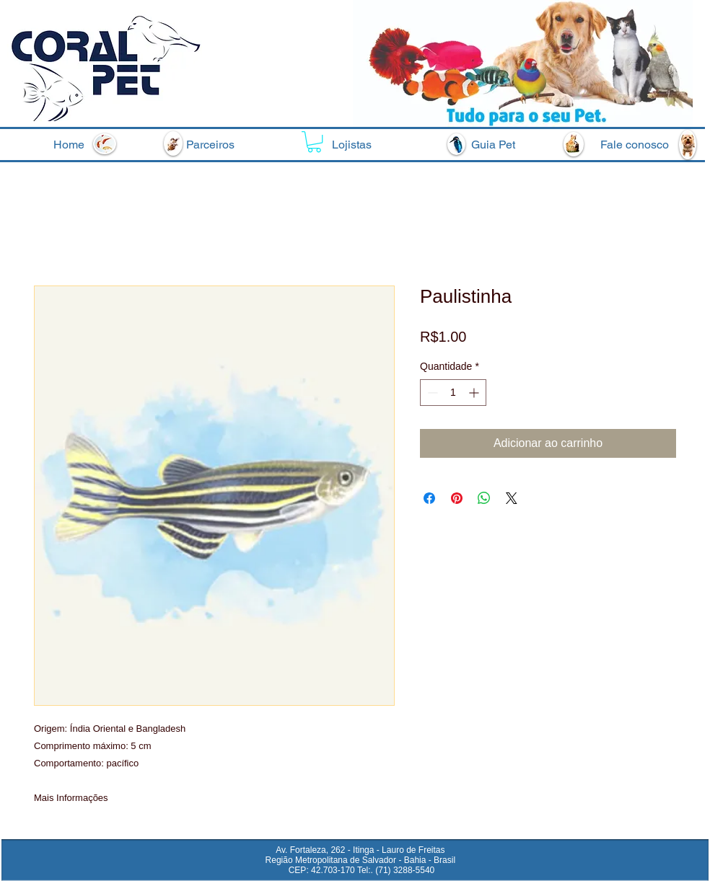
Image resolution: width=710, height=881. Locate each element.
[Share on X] (511, 498)
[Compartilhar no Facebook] (429, 498)
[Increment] (475, 392)
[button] (314, 141)
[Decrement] (431, 392)
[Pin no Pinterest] (456, 498)
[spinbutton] (453, 392)
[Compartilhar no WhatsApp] (484, 498)
